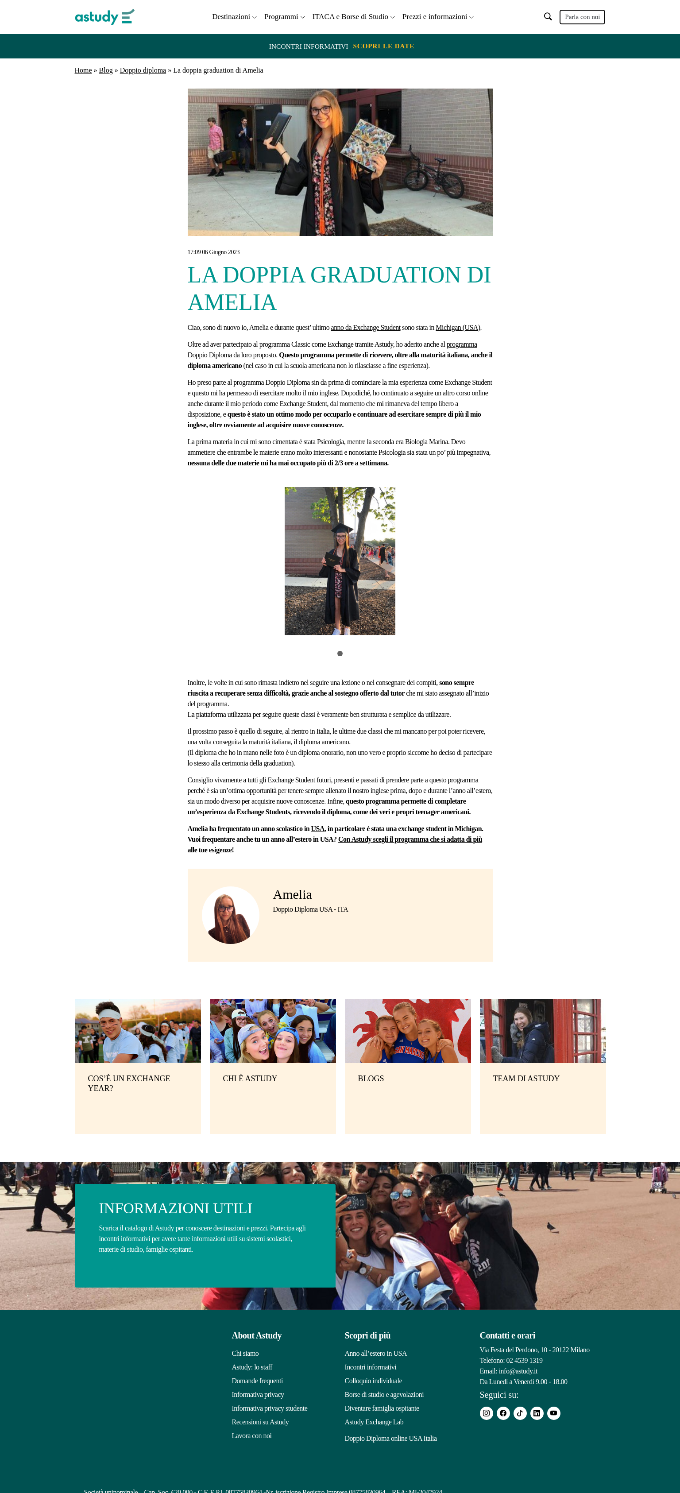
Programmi (281, 16)
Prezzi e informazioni (434, 16)
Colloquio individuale (373, 1379)
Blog (106, 69)
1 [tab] (340, 652)
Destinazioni (231, 16)
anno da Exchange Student (366, 326)
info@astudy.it (518, 1369)
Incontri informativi (371, 1365)
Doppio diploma (143, 69)
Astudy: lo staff (252, 1365)
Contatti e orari (507, 1334)
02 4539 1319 (524, 1359)
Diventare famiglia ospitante (382, 1407)
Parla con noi (582, 16)
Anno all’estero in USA (376, 1352)
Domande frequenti (257, 1379)
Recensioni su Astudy (260, 1420)
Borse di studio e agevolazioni (384, 1393)
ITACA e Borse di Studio (350, 16)
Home (83, 69)
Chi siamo (245, 1352)
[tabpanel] (340, 562)
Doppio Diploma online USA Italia (391, 1434)
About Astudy (257, 1334)
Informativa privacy (258, 1393)
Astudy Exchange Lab (374, 1420)
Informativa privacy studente (270, 1407)
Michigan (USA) (458, 326)
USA (318, 827)
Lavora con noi (252, 1434)
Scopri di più (368, 1334)
